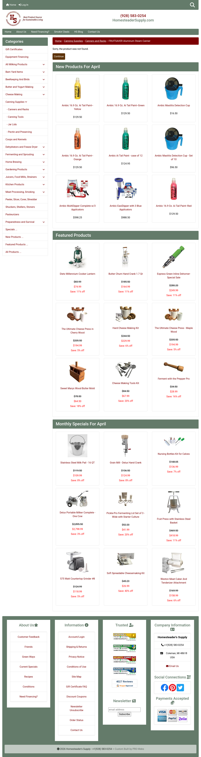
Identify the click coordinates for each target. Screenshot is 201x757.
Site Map (76, 676)
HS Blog (78, 31)
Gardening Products (25, 169)
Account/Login (76, 636)
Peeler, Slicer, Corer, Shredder (21, 199)
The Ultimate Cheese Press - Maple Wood (174, 330)
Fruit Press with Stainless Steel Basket (174, 521)
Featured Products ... (17, 244)
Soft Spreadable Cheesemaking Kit (125, 573)
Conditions (28, 686)
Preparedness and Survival (25, 221)
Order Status (76, 720)
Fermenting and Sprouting (25, 154)
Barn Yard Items (25, 71)
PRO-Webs (138, 749)
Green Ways (28, 656)
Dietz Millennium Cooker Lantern (77, 273)
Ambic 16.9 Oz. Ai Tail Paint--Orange (77, 157)
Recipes (28, 676)
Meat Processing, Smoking (25, 191)
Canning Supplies (73, 41)
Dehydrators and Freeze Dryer (25, 146)
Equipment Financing (17, 56)
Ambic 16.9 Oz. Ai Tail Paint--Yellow (77, 107)
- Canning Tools (15, 116)
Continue (59, 56)
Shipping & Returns (76, 646)
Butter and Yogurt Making (25, 86)
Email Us (172, 666)
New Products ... (14, 236)
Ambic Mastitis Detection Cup (173, 105)
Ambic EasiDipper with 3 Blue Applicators (126, 207)
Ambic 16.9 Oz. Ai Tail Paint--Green (126, 105)
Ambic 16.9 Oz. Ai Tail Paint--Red (174, 205)
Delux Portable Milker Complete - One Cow (77, 514)
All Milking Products (25, 64)
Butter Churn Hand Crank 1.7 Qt (126, 273)
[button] (192, 5)
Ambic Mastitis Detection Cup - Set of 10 (174, 157)
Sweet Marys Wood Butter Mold (77, 388)
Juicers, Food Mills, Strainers (25, 176)
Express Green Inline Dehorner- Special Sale (173, 275)
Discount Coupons (76, 696)
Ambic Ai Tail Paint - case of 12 (125, 155)
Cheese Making (25, 94)
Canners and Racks (95, 41)
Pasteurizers (12, 214)
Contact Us (94, 31)
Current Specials (29, 666)
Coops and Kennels (16, 139)
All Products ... (13, 251)
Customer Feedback (28, 636)
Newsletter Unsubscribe (76, 708)
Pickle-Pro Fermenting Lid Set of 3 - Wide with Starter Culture (125, 515)
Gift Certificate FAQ (76, 686)
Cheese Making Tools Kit (125, 383)
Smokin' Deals (61, 31)
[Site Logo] (35, 18)
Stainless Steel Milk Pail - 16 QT (77, 462)
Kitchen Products (25, 184)
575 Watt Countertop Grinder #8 (77, 578)
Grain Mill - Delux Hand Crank (125, 462)
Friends (29, 646)
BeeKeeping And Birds (25, 79)
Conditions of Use (76, 666)
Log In (23, 4)
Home (11, 4)
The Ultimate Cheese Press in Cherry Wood (78, 331)
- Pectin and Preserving (19, 131)
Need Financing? (40, 31)
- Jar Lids (11, 124)
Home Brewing (25, 161)
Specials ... (11, 229)
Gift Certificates (14, 49)
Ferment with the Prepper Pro (174, 378)
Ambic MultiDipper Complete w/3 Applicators (77, 207)
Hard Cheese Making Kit (126, 328)
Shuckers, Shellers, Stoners (20, 206)
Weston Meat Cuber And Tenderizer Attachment (174, 581)
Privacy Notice (76, 656)
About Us (21, 31)
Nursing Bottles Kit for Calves (174, 453)
